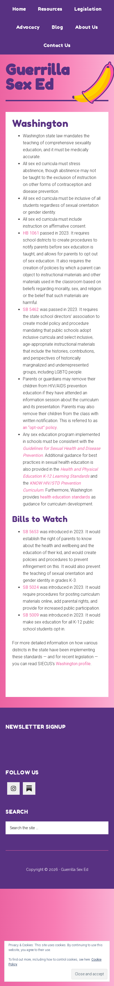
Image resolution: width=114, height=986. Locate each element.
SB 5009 (31, 615)
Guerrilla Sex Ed (38, 77)
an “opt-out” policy (40, 427)
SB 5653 (31, 531)
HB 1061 (31, 233)
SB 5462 (31, 309)
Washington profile (73, 663)
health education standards (65, 497)
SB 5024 (31, 587)
